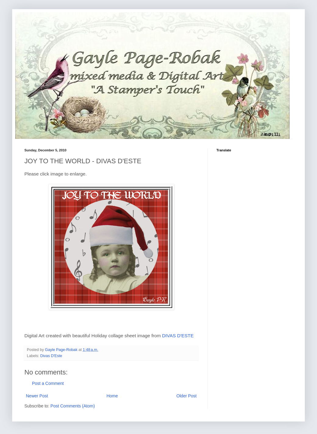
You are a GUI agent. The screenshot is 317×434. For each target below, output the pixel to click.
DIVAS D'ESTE (178, 335)
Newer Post (37, 395)
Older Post (186, 395)
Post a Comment (48, 383)
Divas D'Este (51, 356)
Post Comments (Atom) (73, 405)
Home (112, 395)
